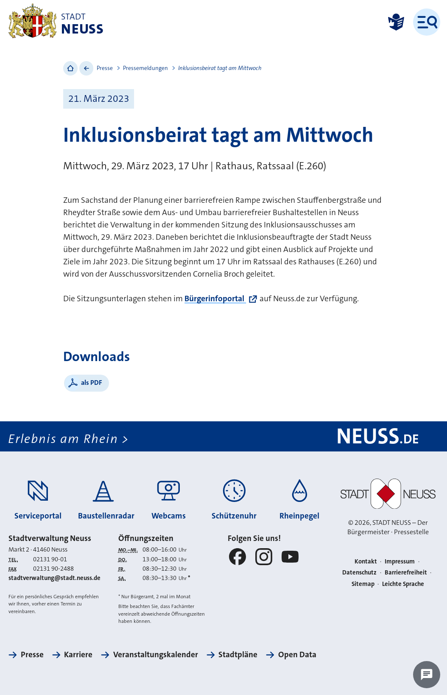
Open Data (297, 654)
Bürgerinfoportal (215, 298)
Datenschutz (359, 573)
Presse (105, 68)
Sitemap (363, 584)
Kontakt (366, 562)
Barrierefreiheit (406, 573)
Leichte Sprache (403, 584)
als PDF (91, 382)
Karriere (78, 654)
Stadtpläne (237, 654)
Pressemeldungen (145, 68)
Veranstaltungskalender (155, 654)
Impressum (400, 562)
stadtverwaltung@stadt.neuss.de (54, 578)
